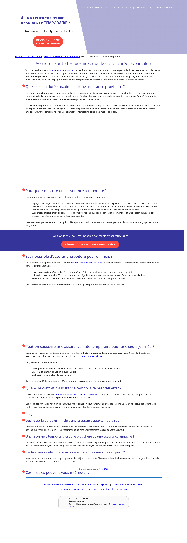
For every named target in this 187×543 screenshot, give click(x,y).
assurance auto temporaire (59, 70)
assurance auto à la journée (91, 356)
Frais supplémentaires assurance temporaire (78, 490)
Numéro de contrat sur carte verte (58, 485)
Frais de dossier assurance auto (114, 490)
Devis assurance (97, 7)
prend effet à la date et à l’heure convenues (76, 395)
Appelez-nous (137, 7)
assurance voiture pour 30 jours (86, 263)
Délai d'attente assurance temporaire (92, 485)
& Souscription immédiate (49, 42)
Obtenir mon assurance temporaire (90, 245)
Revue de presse (55, 528)
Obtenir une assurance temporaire (127, 485)
